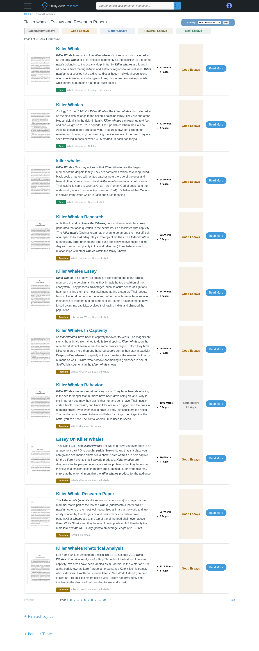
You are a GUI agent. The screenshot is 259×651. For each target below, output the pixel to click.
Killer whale (45, 14)
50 (104, 599)
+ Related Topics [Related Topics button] (38, 616)
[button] (27, 6)
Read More (216, 68)
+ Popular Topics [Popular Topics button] (38, 633)
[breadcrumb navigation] (129, 13)
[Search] (177, 6)
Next (232, 599)
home (27, 14)
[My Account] (230, 5)
